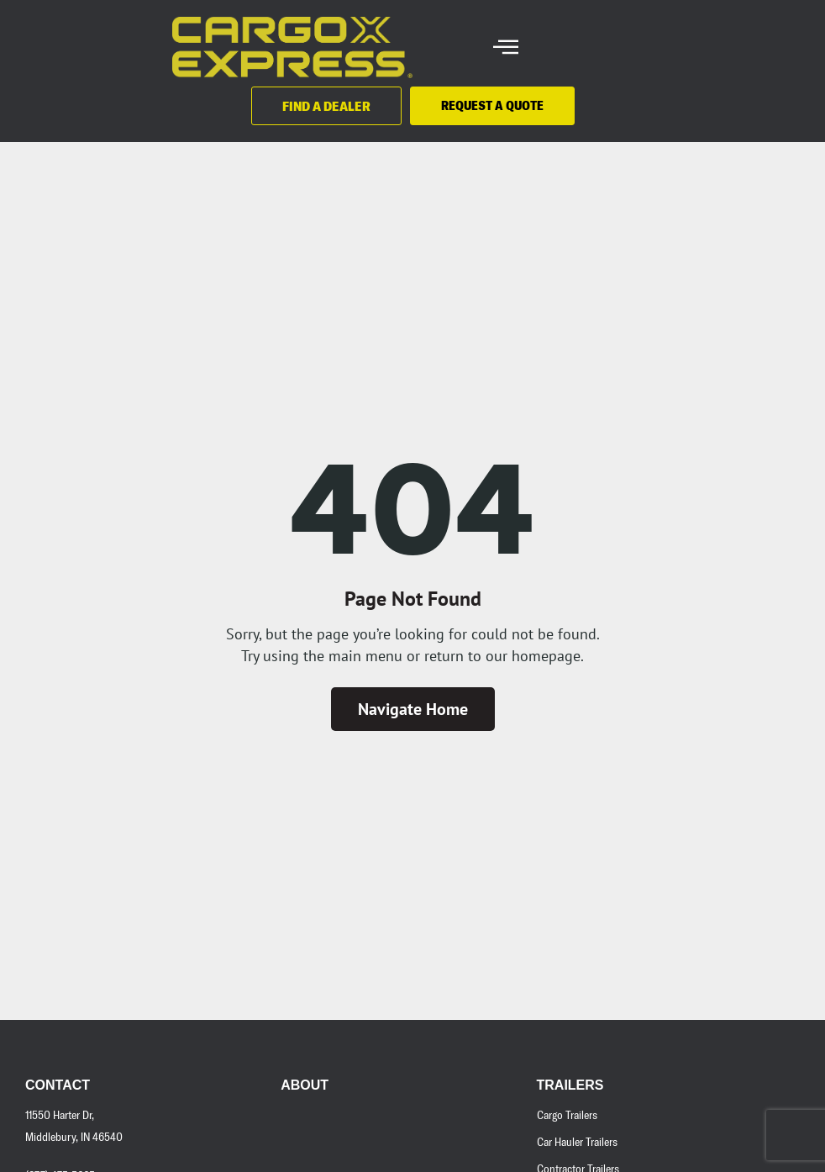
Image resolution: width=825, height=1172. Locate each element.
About (304, 1085)
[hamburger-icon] (505, 47)
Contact (57, 1085)
